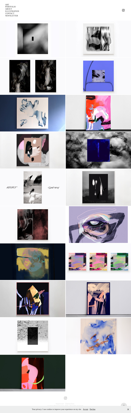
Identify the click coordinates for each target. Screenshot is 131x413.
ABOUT (8, 9)
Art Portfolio (10, 6)
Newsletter (11, 16)
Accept (85, 409)
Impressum (60, 404)
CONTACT (9, 13)
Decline (92, 409)
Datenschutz (69, 404)
